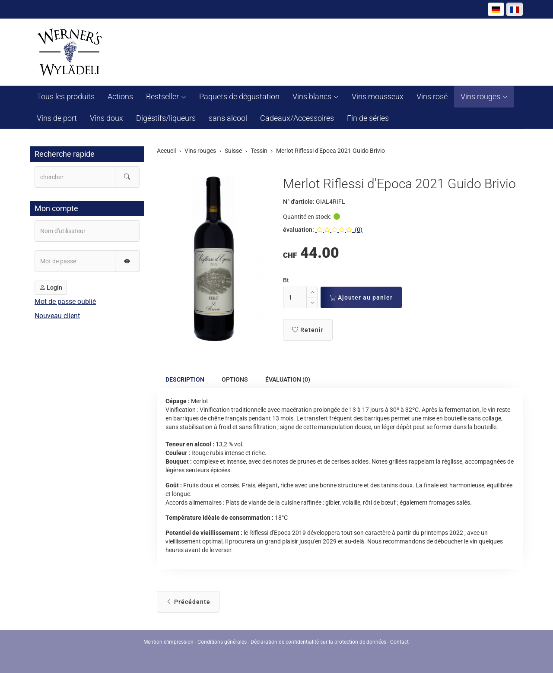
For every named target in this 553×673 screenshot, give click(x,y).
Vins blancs (311, 96)
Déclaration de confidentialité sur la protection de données (318, 642)
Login (50, 287)
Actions (120, 96)
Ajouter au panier (361, 297)
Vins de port (57, 118)
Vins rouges (480, 96)
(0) (338, 229)
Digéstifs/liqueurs (166, 118)
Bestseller (162, 96)
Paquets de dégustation (239, 96)
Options (235, 379)
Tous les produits (66, 96)
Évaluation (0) (287, 379)
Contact (399, 642)
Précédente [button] (188, 601)
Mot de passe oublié (65, 301)
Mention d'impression (168, 642)
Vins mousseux (378, 96)
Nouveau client (57, 316)
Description (184, 379)
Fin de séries (368, 118)
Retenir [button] (308, 329)
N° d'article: (299, 201)
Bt (286, 280)
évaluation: (298, 229)
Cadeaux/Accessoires (297, 118)
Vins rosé (432, 96)
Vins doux (106, 118)
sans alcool (228, 118)
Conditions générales (222, 642)
